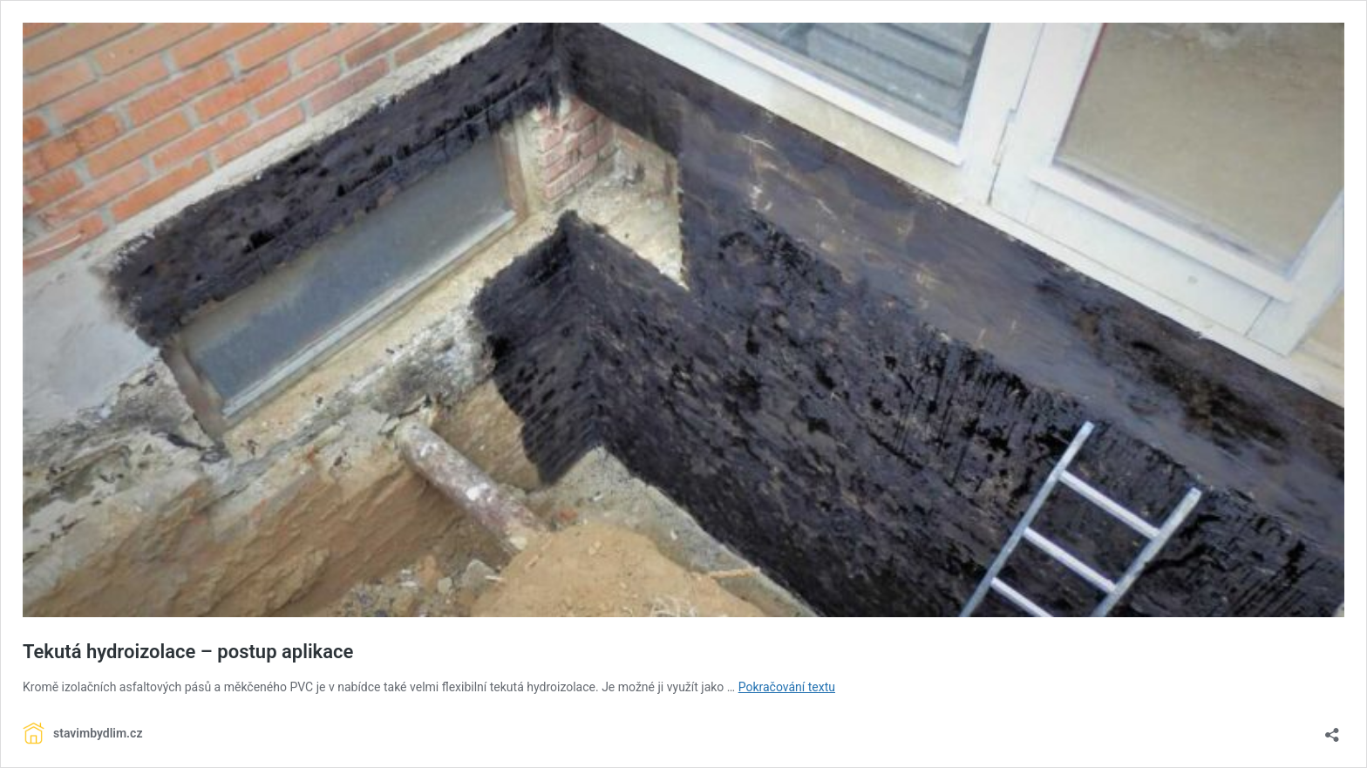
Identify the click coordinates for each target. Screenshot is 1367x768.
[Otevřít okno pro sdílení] (1332, 729)
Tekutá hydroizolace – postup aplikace (188, 652)
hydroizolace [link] (561, 687)
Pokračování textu (786, 687)
